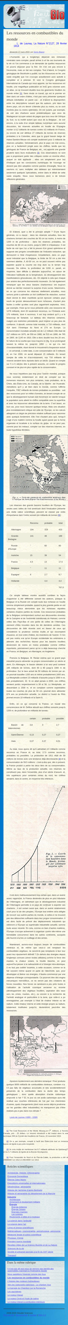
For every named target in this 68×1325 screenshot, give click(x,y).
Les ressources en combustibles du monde (28, 1278)
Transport (11, 1255)
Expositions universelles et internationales (26, 1183)
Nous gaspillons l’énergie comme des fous (26, 1274)
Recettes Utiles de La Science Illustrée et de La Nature (32, 1245)
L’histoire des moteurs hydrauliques (23, 1281)
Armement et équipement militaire (24, 1202)
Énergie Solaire (18, 1209)
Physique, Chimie (15, 1238)
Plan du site (8, 1315)
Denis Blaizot (39, 52)
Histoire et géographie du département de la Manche (31, 1193)
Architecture (14, 1199)
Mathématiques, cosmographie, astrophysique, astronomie (33, 1231)
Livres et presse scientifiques (20, 1227)
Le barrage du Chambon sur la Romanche (26, 1288)
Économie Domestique (17, 1176)
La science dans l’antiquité (19, 1220)
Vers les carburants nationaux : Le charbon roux (29, 1285)
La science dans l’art (16, 1224)
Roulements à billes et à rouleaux (24, 1217)
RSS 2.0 (42, 1315)
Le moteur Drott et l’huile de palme (23, 1298)
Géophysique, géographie (19, 1186)
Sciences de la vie (15, 1248)
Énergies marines (19, 1212)
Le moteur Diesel (15, 1295)
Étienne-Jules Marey (16, 1179)
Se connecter (22, 1315)
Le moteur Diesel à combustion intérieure (26, 1302)
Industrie (11, 1197)
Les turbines (17, 1214)
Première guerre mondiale (19, 1241)
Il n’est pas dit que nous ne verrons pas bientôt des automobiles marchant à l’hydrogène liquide (30, 1269)
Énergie (13, 1204)
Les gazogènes (14, 1291)
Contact (33, 1315)
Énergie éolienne (19, 1207)
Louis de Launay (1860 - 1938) (24, 1117)
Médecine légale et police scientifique (24, 1234)
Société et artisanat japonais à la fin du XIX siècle (30, 1252)
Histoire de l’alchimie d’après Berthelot (24, 1190)
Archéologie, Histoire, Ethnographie (23, 1173)
